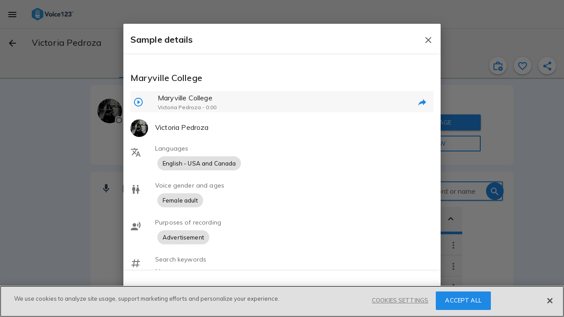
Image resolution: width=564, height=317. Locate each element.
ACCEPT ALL (463, 300)
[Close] (550, 300)
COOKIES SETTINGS (400, 300)
